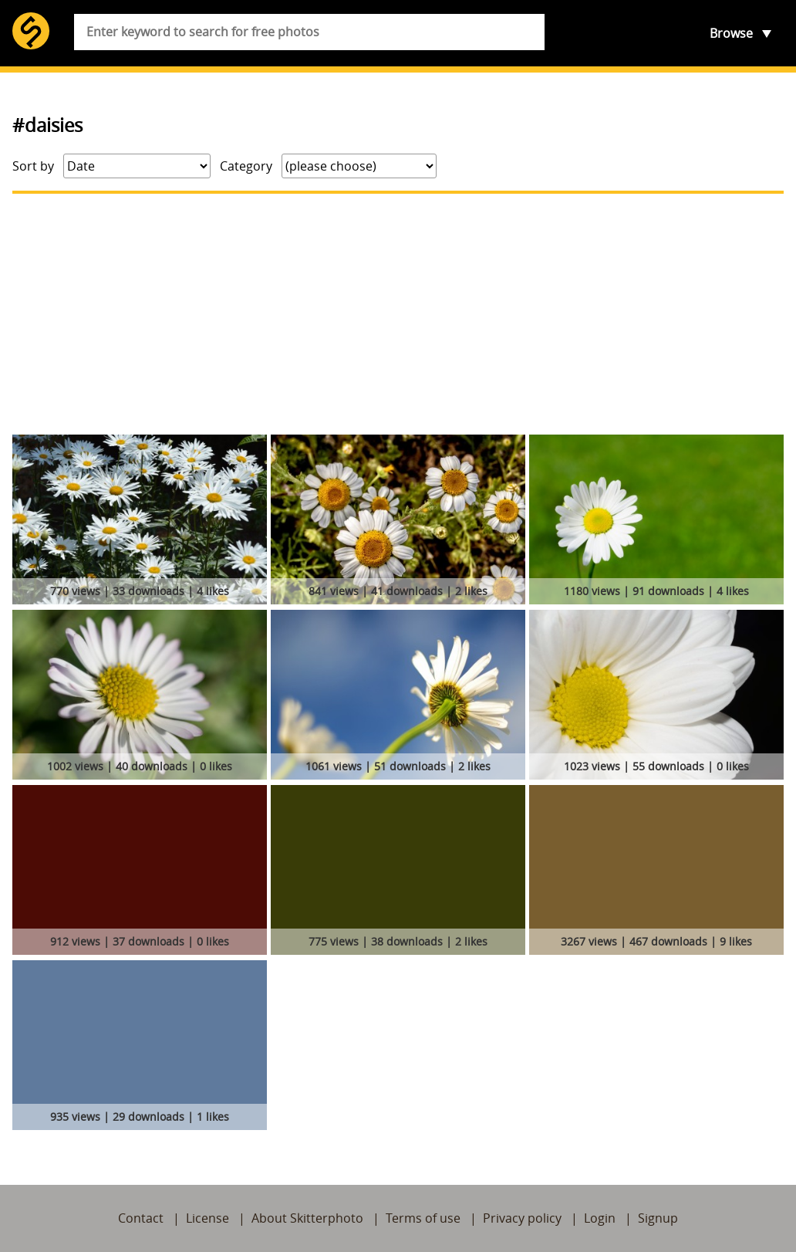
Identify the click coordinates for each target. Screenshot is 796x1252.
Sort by (33, 165)
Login (600, 1218)
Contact (141, 1218)
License (207, 1218)
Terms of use (423, 1218)
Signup (658, 1218)
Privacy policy (522, 1218)
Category (246, 165)
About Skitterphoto (307, 1218)
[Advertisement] (398, 314)
